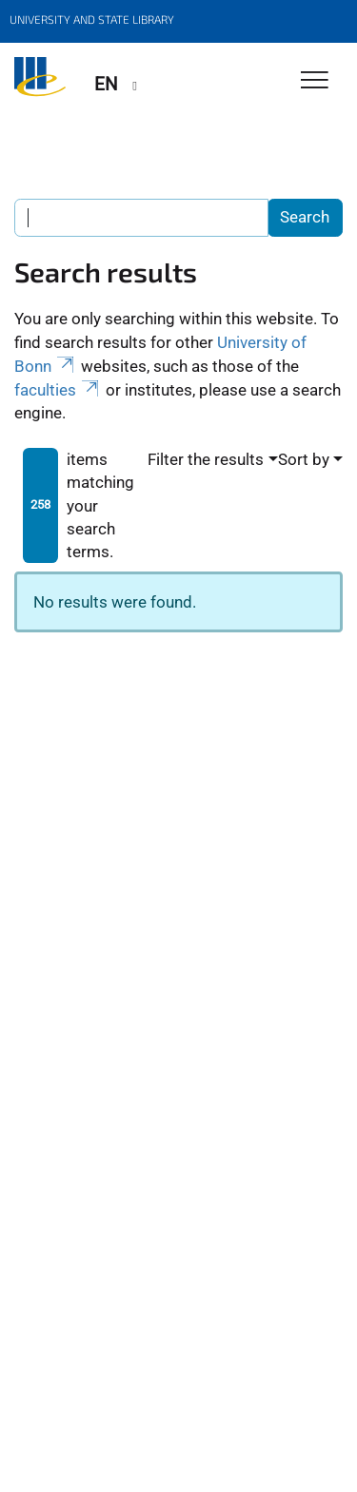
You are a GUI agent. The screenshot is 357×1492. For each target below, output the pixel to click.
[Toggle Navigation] (314, 81)
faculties (58, 389)
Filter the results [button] (206, 459)
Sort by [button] (303, 459)
